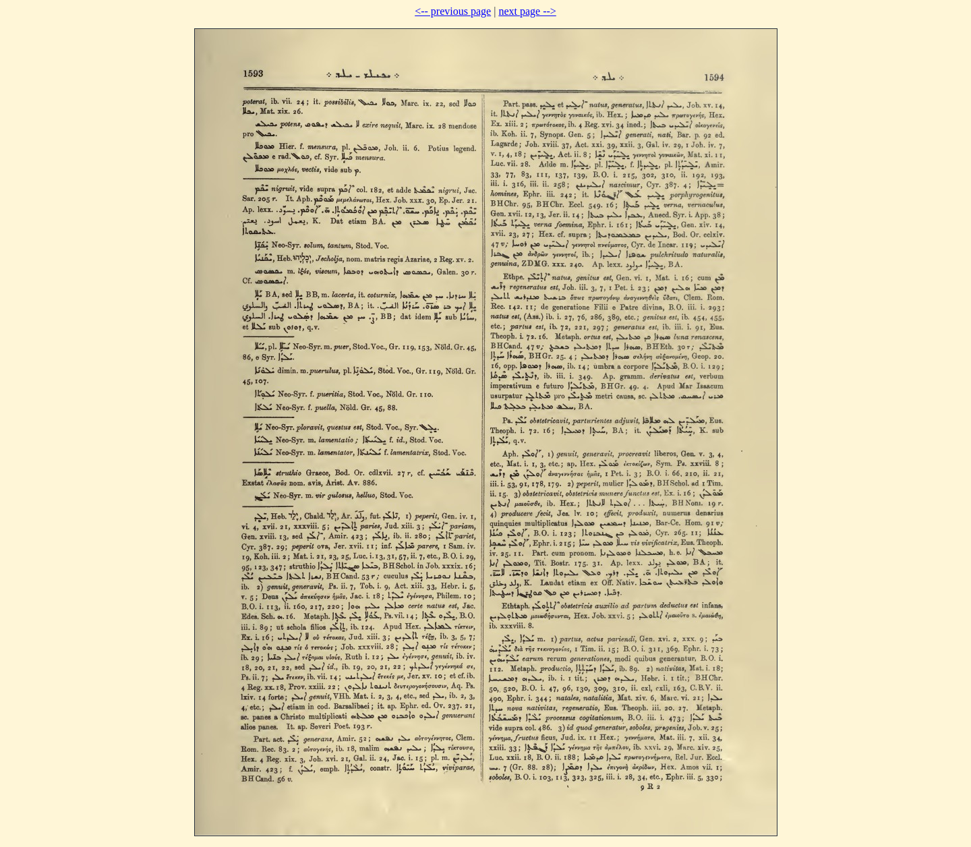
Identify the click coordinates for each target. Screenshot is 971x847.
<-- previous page (453, 11)
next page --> (527, 11)
